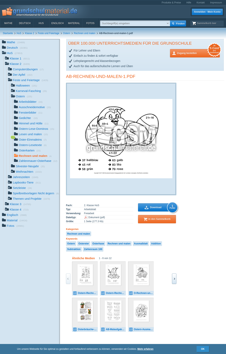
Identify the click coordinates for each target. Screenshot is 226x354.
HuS (41, 23)
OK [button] (203, 349)
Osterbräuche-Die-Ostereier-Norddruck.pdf (85, 329)
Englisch (57, 23)
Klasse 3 (18, 204)
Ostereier (83, 243)
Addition (156, 243)
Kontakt (201, 2)
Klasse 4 (17, 209)
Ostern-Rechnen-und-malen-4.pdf (85, 293)
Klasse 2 (29, 33)
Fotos (90, 23)
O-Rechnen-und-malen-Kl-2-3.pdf (141, 293)
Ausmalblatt (141, 243)
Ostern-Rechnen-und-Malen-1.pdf (113, 293)
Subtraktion (74, 249)
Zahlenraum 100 (93, 249)
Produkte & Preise (171, 2)
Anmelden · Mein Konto (207, 11)
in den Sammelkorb (159, 219)
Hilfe (188, 2)
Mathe (8, 23)
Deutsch (25, 23)
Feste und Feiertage (48, 33)
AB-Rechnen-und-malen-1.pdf (100, 76)
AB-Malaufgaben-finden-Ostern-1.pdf (113, 329)
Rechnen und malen (84, 33)
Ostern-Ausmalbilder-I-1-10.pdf (141, 329)
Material (74, 23)
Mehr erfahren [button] (145, 349)
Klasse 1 (17, 58)
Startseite (8, 33)
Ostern (66, 33)
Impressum (216, 2)
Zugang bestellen (198, 52)
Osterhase (98, 243)
